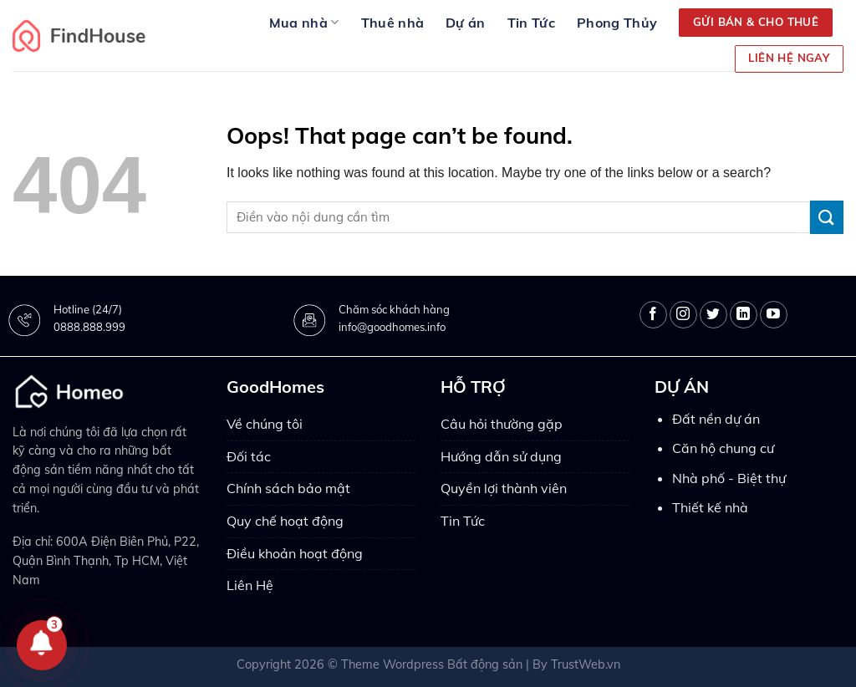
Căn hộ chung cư (723, 448)
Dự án (466, 22)
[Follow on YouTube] (773, 314)
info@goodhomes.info (392, 326)
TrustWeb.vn (585, 664)
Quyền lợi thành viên (504, 488)
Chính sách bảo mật (288, 488)
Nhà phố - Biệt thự (729, 478)
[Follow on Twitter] (713, 314)
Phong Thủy (617, 22)
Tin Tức (531, 22)
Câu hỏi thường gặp (502, 423)
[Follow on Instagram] (683, 314)
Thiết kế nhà (710, 507)
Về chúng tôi (265, 423)
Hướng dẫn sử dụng (501, 456)
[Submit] (826, 217)
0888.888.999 (89, 326)
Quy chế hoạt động (285, 520)
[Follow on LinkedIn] (743, 314)
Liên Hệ (250, 585)
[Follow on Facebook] (653, 314)
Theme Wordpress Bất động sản (431, 664)
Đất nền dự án (716, 418)
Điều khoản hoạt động (295, 553)
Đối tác (249, 456)
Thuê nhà (393, 22)
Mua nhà (304, 22)
